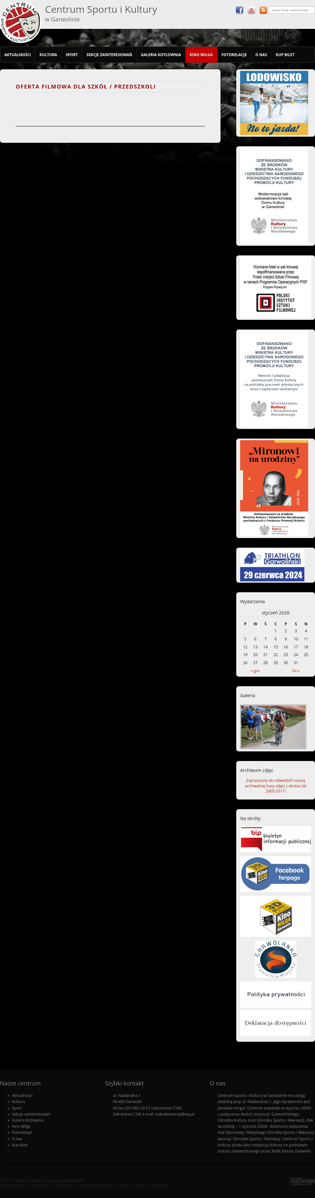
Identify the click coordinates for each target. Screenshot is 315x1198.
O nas (261, 54)
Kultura (48, 54)
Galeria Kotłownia (161, 54)
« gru (255, 670)
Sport (72, 54)
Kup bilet (285, 54)
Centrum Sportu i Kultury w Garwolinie (48, 1180)
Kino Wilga (201, 54)
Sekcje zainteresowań (109, 54)
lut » (296, 670)
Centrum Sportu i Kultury (101, 13)
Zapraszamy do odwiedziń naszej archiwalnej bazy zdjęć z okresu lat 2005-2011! (275, 786)
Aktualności (17, 54)
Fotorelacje (234, 54)
